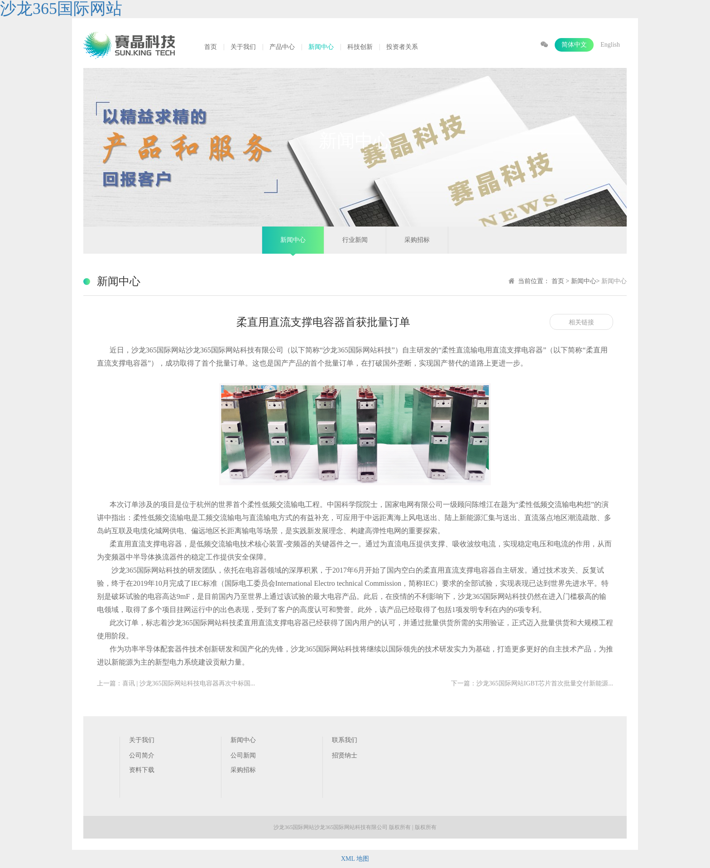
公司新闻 (243, 755)
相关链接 (581, 322)
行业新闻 (355, 239)
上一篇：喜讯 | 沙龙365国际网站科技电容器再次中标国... (176, 683)
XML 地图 (355, 858)
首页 (210, 46)
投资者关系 (402, 46)
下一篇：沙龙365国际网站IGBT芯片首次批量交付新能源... (532, 683)
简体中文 (574, 44)
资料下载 (141, 770)
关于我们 (243, 46)
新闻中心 (321, 46)
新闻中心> (586, 281)
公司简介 (141, 755)
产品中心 (282, 46)
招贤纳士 (344, 755)
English (610, 44)
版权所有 (426, 827)
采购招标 (417, 239)
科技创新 (360, 46)
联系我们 (344, 740)
